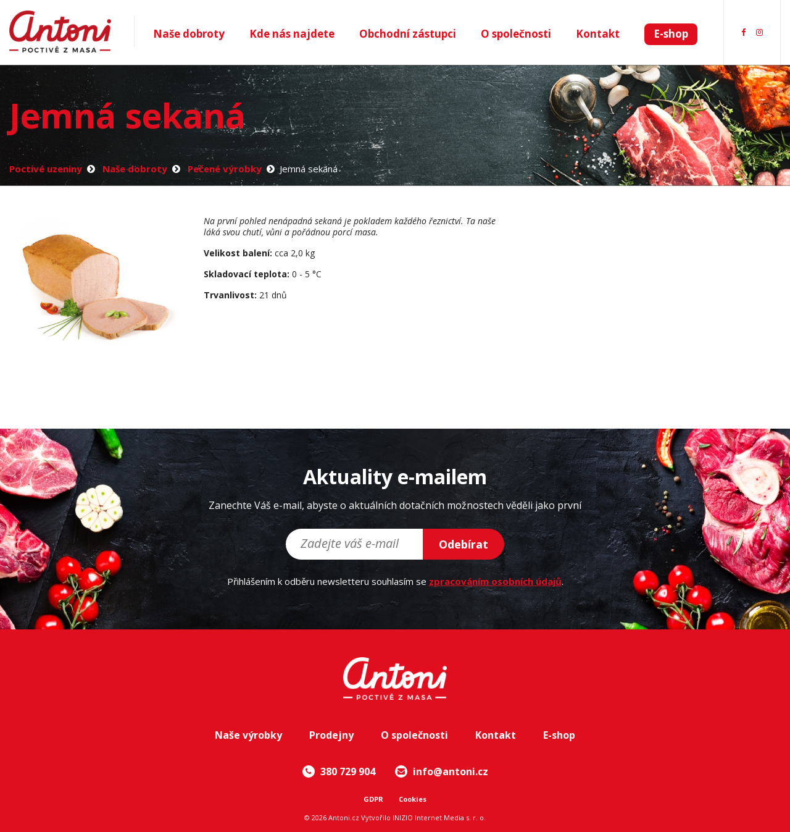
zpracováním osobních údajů (495, 581)
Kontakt (598, 34)
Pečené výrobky (225, 168)
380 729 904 (338, 771)
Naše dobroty (189, 34)
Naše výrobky (248, 735)
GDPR (373, 799)
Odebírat (463, 544)
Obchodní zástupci (407, 34)
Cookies (412, 799)
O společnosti (516, 34)
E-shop (671, 34)
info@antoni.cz (441, 771)
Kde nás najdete (292, 34)
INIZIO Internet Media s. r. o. (439, 817)
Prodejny (331, 735)
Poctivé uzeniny (45, 168)
